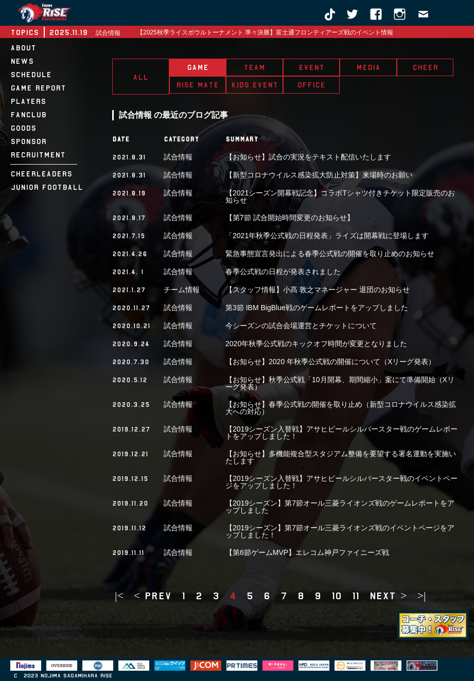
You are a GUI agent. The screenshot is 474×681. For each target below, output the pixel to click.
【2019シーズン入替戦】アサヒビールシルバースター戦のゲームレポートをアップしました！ (341, 432)
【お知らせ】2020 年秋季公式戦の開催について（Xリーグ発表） (330, 361)
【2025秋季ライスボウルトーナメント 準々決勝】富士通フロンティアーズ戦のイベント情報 (265, 32)
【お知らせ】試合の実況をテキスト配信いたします (308, 157)
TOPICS (24, 32)
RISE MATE (197, 85)
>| (421, 595)
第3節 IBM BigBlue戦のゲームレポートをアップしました (316, 307)
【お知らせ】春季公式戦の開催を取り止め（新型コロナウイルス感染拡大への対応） (340, 408)
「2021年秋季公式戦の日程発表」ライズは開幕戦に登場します (327, 235)
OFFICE (311, 85)
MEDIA (368, 67)
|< (119, 595)
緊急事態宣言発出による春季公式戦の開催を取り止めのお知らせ (329, 253)
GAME (197, 67)
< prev (152, 595)
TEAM (254, 67)
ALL (140, 77)
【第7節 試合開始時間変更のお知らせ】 (289, 217)
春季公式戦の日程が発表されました (283, 271)
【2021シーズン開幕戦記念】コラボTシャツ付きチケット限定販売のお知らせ (340, 196)
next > (388, 595)
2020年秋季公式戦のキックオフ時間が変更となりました (316, 343)
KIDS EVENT (254, 85)
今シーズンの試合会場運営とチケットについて (301, 325)
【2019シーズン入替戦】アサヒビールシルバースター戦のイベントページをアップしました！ (341, 482)
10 (336, 595)
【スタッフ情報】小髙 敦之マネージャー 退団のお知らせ (317, 289)
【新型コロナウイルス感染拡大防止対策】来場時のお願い (319, 175)
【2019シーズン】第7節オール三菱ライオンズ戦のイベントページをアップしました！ (339, 531)
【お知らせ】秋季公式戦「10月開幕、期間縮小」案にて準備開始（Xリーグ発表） (339, 383)
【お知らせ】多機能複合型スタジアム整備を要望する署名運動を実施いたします (340, 457)
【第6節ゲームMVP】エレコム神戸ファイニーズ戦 (307, 552)
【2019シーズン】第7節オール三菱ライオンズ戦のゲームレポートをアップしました (339, 506)
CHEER (425, 67)
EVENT (311, 67)
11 (355, 595)
